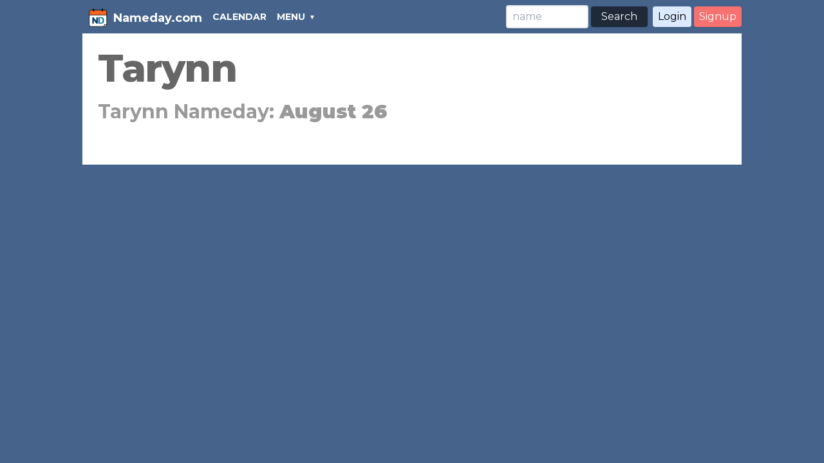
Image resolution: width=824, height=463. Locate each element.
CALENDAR (239, 17)
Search (619, 16)
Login (672, 16)
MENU (291, 17)
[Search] (547, 16)
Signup (717, 16)
